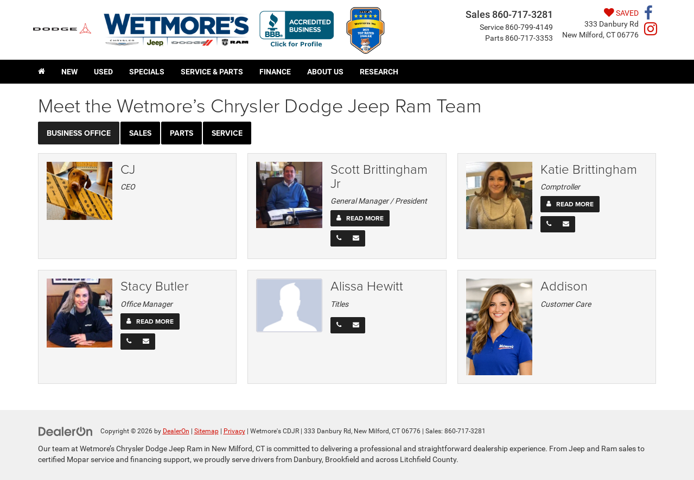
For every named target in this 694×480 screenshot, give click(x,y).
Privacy (234, 431)
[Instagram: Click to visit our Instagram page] (650, 31)
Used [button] (103, 71)
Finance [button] (275, 71)
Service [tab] (227, 133)
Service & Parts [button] (212, 71)
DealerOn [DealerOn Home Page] (176, 431)
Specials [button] (146, 71)
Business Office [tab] (79, 133)
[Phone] (338, 238)
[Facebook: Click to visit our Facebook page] (648, 15)
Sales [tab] (140, 133)
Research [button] (379, 71)
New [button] (69, 71)
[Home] (41, 72)
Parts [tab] (181, 133)
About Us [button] (325, 71)
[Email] (356, 238)
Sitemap (206, 431)
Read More (365, 218)
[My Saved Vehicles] (600, 13)
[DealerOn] (65, 430)
